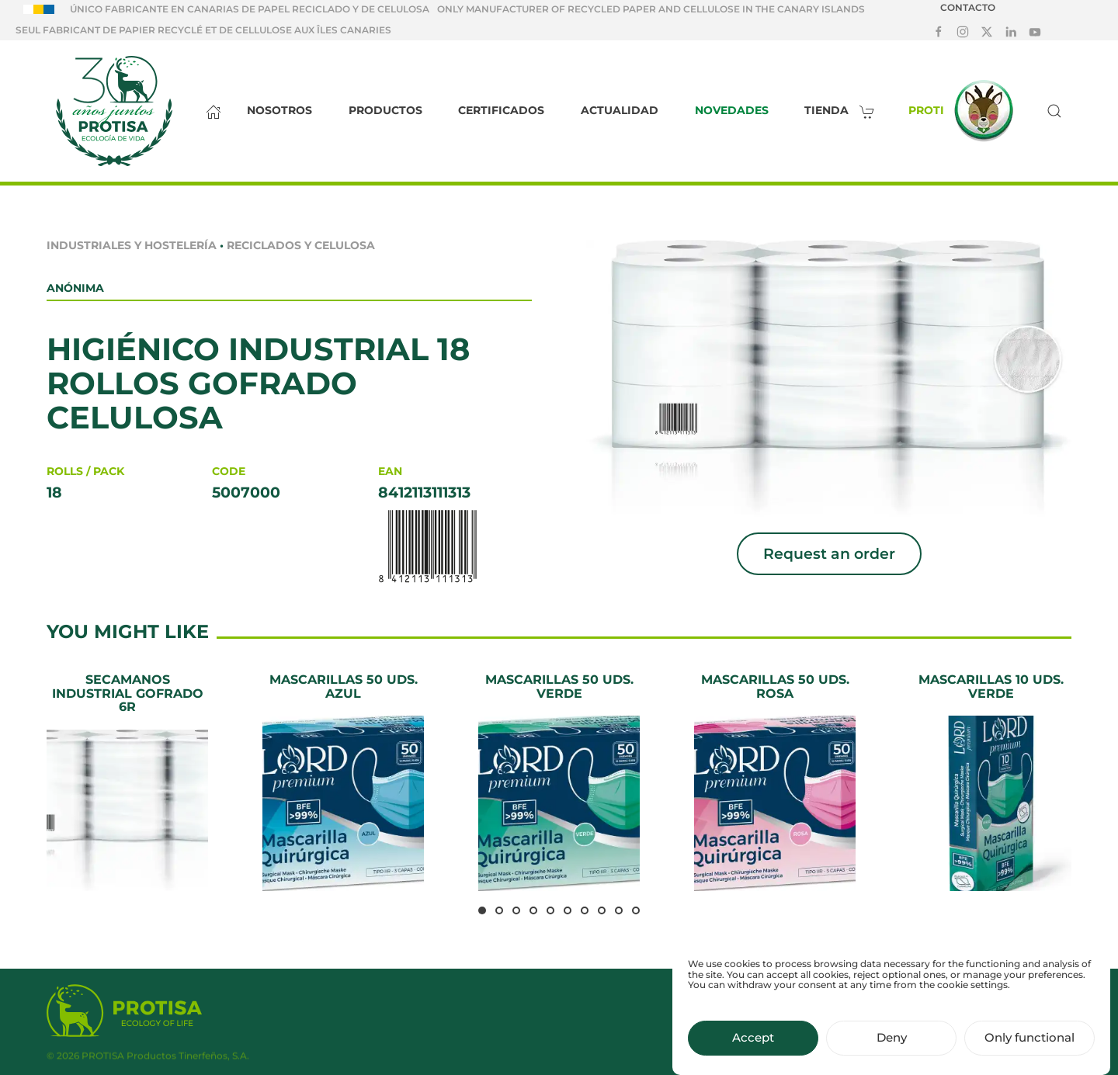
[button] (1054, 111)
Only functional (1029, 1050)
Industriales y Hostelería (132, 245)
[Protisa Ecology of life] (124, 1013)
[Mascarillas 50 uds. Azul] (343, 782)
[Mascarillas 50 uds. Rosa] (775, 782)
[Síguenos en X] (987, 31)
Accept (753, 1050)
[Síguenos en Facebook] (938, 31)
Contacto (967, 7)
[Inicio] (209, 111)
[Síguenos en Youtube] (1035, 31)
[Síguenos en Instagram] (963, 31)
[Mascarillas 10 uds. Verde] (990, 782)
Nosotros (279, 110)
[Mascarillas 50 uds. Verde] (559, 782)
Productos (385, 110)
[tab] (482, 910)
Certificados (501, 110)
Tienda (843, 110)
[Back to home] (114, 111)
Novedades (732, 110)
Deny (892, 1050)
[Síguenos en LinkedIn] (1011, 31)
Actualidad (619, 110)
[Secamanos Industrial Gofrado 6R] (127, 782)
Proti (965, 111)
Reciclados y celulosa (301, 245)
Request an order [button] (829, 554)
